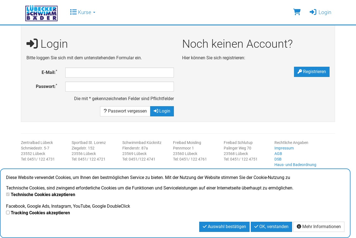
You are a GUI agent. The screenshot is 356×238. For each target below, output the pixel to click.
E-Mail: (49, 72)
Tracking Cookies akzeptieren (40, 212)
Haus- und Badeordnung (295, 164)
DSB (278, 159)
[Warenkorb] (297, 12)
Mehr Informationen (319, 226)
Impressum (284, 148)
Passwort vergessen (125, 111)
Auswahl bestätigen (224, 226)
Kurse (82, 12)
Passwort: (46, 86)
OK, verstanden (271, 226)
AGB (278, 153)
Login (320, 12)
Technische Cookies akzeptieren (43, 194)
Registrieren (312, 71)
